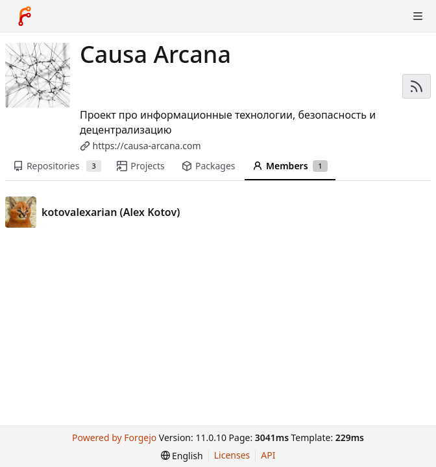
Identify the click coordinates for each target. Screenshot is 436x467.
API (268, 455)
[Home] (24, 16)
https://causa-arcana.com (147, 145)
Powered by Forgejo (114, 437)
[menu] (182, 455)
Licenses (232, 455)
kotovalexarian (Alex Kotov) (111, 212)
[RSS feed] (416, 86)
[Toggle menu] (418, 16)
